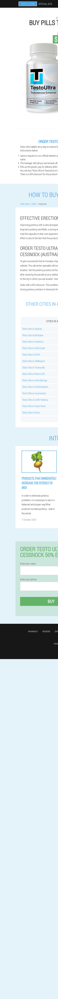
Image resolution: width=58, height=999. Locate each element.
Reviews (46, 631)
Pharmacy (33, 631)
